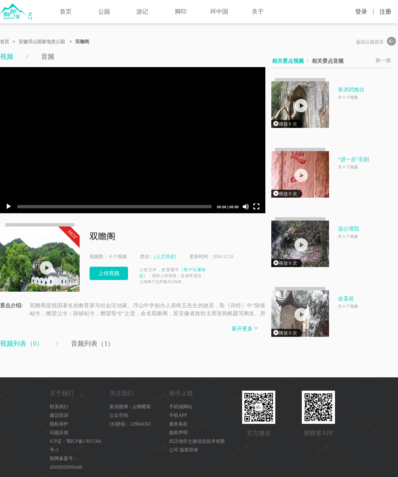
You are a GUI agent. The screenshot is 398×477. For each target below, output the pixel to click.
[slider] (114, 206)
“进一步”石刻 (353, 159)
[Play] (8, 206)
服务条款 (178, 424)
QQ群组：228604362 (130, 424)
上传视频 (108, 273)
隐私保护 (59, 424)
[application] (132, 140)
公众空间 (118, 415)
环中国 (219, 11)
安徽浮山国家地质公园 (42, 41)
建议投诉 (59, 415)
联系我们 (59, 406)
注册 (385, 11)
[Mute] (245, 206)
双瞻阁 (82, 41)
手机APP (178, 415)
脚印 (181, 11)
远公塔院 (348, 229)
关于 (258, 11)
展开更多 (245, 328)
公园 (104, 11)
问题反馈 (59, 432)
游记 (142, 11)
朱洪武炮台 (351, 89)
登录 (361, 11)
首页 (66, 11)
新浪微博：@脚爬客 (130, 406)
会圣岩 (346, 298)
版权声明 (178, 432)
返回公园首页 (377, 42)
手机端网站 (180, 406)
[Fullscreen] (256, 206)
